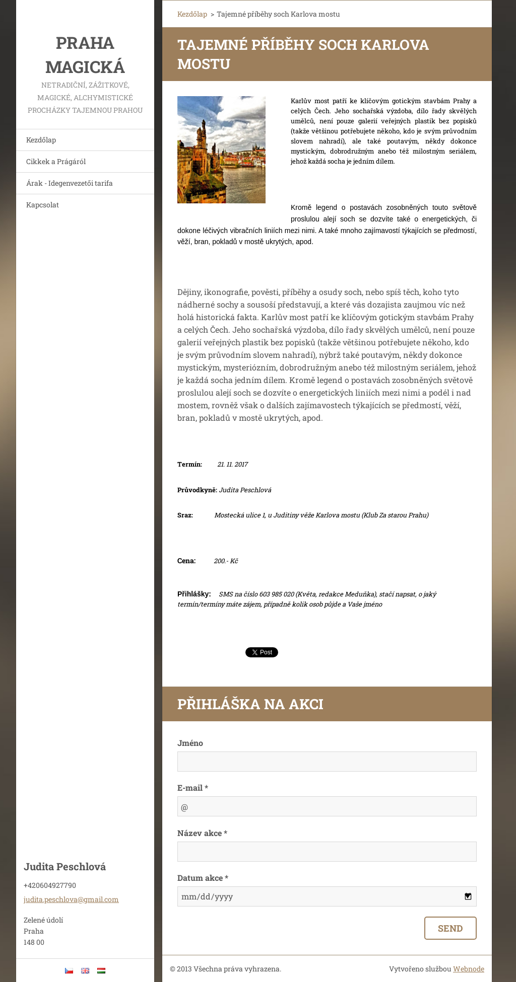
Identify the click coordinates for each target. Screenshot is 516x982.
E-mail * (192, 787)
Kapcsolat (42, 204)
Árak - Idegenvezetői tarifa (69, 183)
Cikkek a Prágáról (56, 161)
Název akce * (202, 832)
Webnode (468, 968)
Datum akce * (202, 877)
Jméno (190, 742)
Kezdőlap (41, 139)
